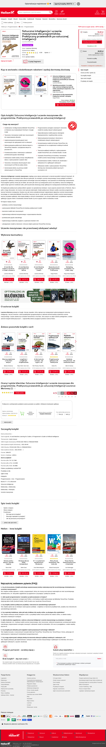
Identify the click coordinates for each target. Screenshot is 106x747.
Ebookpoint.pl (91, 733)
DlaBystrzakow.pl (68, 733)
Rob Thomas (36, 365)
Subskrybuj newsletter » (63, 650)
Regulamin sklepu (31, 683)
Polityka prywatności (32, 686)
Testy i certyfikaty (5, 693)
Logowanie (3, 678)
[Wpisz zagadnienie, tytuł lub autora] (32, 12)
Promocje (38, 19)
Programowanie (5, 479)
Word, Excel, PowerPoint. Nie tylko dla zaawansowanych (54, 563)
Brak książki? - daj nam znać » (15, 659)
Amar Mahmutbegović (39, 567)
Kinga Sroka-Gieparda (58, 92)
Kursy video (22, 19)
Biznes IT (3, 481)
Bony (18, 22)
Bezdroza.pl (79, 733)
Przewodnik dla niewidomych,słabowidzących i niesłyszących (35, 681)
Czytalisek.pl (55, 737)
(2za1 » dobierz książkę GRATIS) (92, 39)
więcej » (74, 664)
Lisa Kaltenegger (69, 567)
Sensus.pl (42, 733)
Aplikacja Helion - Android (7, 695)
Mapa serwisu (30, 700)
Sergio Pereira (56, 98)
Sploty (65, 737)
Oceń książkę (56, 682)
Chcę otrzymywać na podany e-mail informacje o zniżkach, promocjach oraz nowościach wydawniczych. (72, 663)
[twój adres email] (74, 658)
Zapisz (99, 658)
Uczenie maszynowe (7, 492)
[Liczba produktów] (99, 42)
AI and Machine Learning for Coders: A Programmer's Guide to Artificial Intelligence (34, 436)
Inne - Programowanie (18, 479)
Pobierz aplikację (8, 22)
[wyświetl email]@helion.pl (32, 745)
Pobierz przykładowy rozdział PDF (11, 468)
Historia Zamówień (5, 682)
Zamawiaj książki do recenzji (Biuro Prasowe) (90, 682)
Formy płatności (31, 692)
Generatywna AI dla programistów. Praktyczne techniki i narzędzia (54, 269)
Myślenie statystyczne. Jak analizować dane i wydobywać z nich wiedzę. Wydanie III (69, 362)
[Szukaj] (50, 12)
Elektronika (4, 487)
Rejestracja (4, 680)
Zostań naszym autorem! (59, 680)
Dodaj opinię (20, 393)
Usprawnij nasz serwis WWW (34, 694)
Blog (28, 696)
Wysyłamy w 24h (92, 46)
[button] (75, 249)
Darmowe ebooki (62, 19)
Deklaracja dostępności (33, 688)
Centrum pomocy (31, 678)
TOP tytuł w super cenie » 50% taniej (90, 27)
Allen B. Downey (69, 365)
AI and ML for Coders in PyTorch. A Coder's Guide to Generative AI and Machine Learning (8, 270)
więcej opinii (7, 422)
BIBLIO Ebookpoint (84, 684)
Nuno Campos (27, 365)
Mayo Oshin (20, 365)
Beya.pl (41, 737)
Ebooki (16, 19)
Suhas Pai (54, 365)
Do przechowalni (91, 62)
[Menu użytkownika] (97, 12)
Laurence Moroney (31, 48)
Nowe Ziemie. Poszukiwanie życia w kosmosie (69, 562)
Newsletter (29, 698)
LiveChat (29, 703)
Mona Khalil (8, 567)
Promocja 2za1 (27, 45)
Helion (33, 50)
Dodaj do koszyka (90, 42)
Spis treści (86, 78)
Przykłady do (87, 81)
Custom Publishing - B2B (85, 686)
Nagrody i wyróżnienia (58, 688)
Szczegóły (86, 75)
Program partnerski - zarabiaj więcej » (19, 650)
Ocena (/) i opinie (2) (88, 72)
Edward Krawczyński (54, 567)
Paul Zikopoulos (43, 365)
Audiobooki (30, 19)
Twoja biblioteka (5, 684)
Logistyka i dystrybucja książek (87, 691)
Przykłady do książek (58, 686)
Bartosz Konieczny (8, 365)
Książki (10, 19)
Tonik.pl (103, 743)
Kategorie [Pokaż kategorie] (4, 19)
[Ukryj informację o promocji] (78, 4)
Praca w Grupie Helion (85, 688)
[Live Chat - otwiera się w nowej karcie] (62, 12)
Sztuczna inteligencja (7, 484)
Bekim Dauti (24, 567)
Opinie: (47, 52)
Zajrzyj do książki (6, 61)
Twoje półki (4, 686)
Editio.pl (54, 733)
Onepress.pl (31, 733)
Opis (84, 70)
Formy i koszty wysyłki (32, 690)
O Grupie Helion (57, 678)
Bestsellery (52, 19)
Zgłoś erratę (4, 473)
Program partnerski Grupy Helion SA (88, 678)
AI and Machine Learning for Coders (39, 268)
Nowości (45, 19)
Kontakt (29, 705)
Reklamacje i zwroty (32, 707)
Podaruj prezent (27, 22)
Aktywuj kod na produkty (7, 688)
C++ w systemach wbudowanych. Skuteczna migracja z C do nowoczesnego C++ (39, 564)
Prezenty (3, 691)
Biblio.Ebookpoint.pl (81, 737)
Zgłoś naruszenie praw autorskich (61, 691)
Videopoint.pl (31, 737)
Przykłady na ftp (5, 471)
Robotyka (11, 489)
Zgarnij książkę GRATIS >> (65, 4)
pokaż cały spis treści (10, 522)
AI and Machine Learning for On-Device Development (23, 269)
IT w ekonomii (12, 481)
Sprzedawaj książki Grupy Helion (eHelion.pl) (90, 680)
